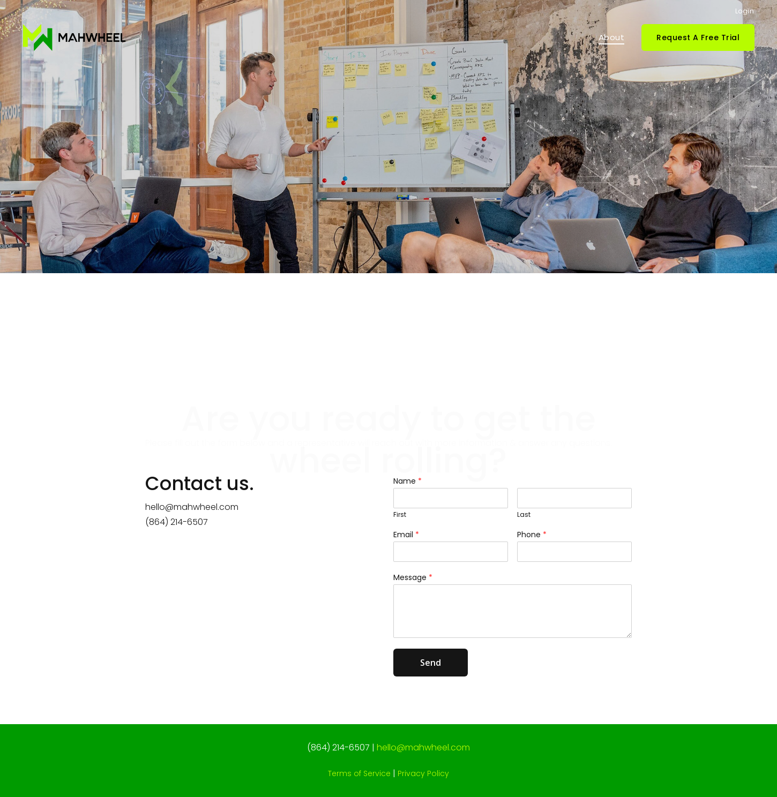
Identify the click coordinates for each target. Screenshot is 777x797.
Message (412, 585)
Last (524, 522)
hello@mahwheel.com (191, 514)
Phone (532, 541)
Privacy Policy (423, 773)
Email (406, 541)
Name (407, 488)
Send (430, 670)
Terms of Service (359, 773)
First (399, 522)
